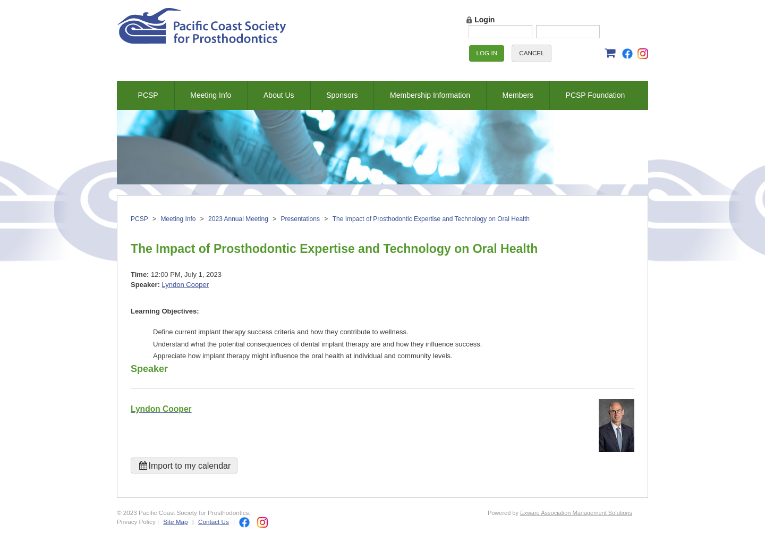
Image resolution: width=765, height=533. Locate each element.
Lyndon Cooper (185, 285)
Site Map (175, 521)
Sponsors (342, 95)
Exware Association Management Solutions (576, 513)
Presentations (300, 219)
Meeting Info (210, 95)
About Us (279, 95)
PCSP (148, 95)
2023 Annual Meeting (238, 219)
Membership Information (430, 95)
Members (518, 95)
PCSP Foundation (595, 95)
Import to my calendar (184, 465)
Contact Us (213, 521)
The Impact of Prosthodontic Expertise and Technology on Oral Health (431, 219)
